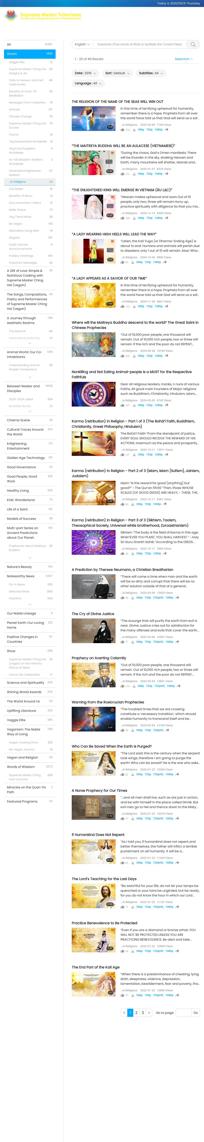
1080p (159, 129)
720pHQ (158, 597)
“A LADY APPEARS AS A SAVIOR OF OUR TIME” (109, 278)
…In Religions (129, 125)
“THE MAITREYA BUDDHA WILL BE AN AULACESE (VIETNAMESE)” (123, 145)
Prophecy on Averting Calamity (99, 658)
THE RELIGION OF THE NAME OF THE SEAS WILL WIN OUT (117, 101)
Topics (84, 29)
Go (196, 1012)
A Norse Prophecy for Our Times (99, 790)
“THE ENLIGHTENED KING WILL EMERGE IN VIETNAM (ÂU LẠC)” (122, 190)
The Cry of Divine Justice (93, 613)
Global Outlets (155, 24)
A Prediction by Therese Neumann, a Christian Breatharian (122, 569)
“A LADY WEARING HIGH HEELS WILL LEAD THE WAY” (114, 234)
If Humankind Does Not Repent (98, 834)
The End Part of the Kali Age (96, 967)
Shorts (114, 29)
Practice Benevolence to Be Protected (104, 923)
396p (141, 129)
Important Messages (140, 29)
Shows (99, 29)
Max (66, 24)
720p (149, 129)
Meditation (130, 24)
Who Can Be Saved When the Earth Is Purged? (112, 746)
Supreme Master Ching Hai (96, 24)
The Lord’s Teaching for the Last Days (104, 879)
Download (169, 29)
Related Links (182, 24)
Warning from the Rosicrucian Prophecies (108, 702)
